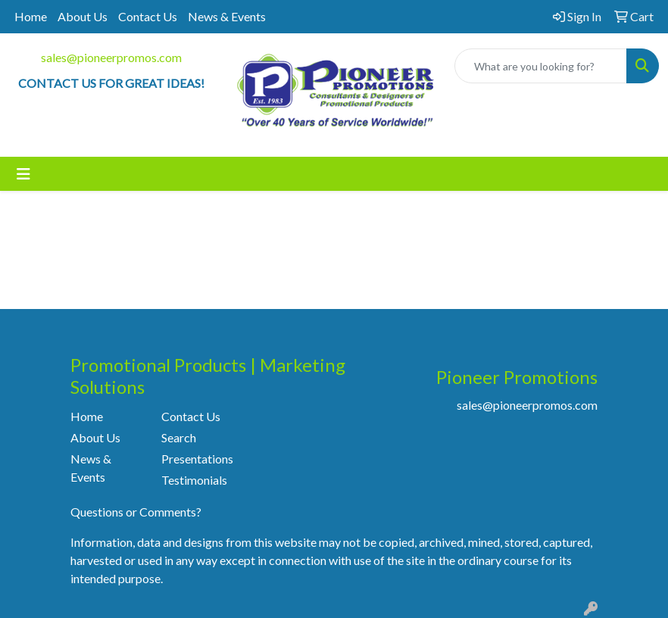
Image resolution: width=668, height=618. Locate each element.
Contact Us (147, 16)
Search (178, 437)
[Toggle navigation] (23, 174)
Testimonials (194, 480)
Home (30, 16)
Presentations (197, 458)
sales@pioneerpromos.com (111, 57)
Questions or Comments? (135, 511)
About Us (83, 16)
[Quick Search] (540, 65)
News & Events (227, 16)
